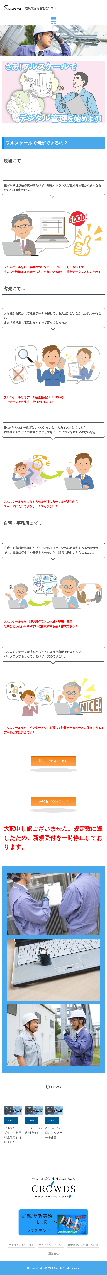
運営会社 (53, 1253)
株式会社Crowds (53, 1267)
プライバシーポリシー (51, 1245)
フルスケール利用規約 (21, 1245)
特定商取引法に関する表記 (83, 1245)
